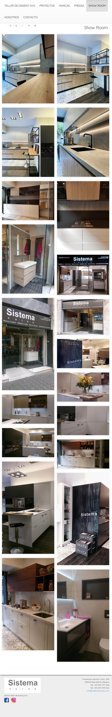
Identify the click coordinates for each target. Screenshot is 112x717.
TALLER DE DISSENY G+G (19, 5)
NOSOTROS (11, 17)
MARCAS (64, 5)
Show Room (96, 27)
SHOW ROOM (97, 5)
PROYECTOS (47, 5)
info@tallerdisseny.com (98, 690)
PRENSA (79, 5)
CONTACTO (30, 17)
